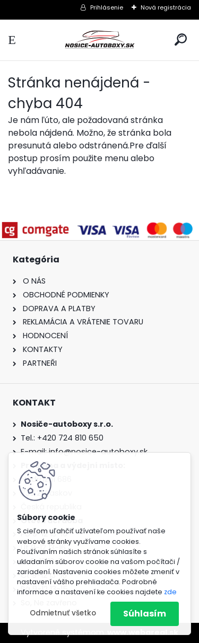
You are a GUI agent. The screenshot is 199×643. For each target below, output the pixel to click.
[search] (180, 39)
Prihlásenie (106, 7)
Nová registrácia (166, 7)
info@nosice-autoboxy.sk (98, 451)
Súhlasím (144, 613)
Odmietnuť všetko (63, 613)
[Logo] (100, 40)
